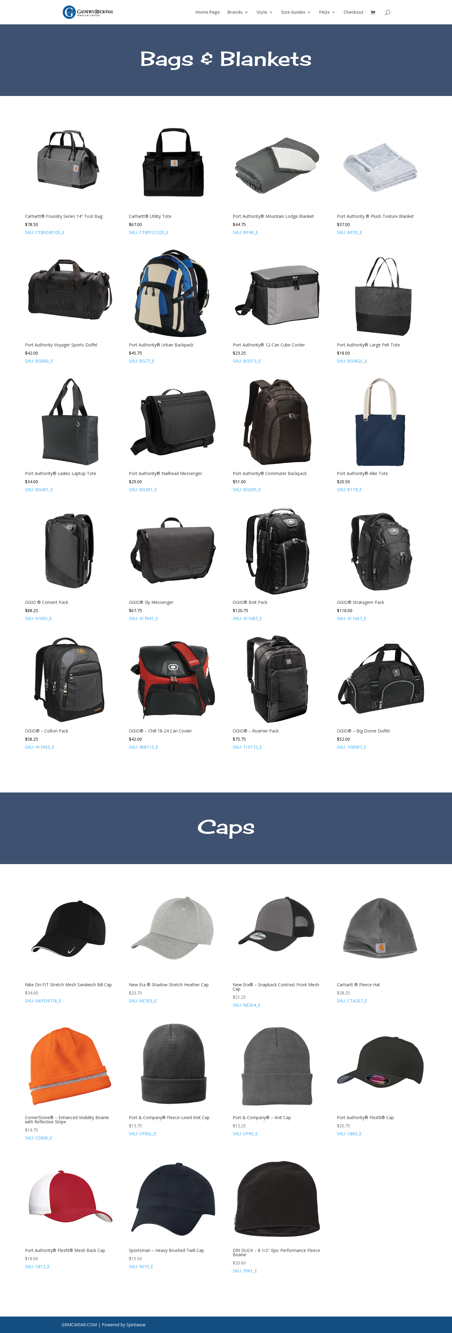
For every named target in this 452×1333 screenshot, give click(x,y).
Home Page (208, 12)
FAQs (324, 12)
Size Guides (293, 12)
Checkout (354, 12)
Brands (235, 12)
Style (261, 12)
